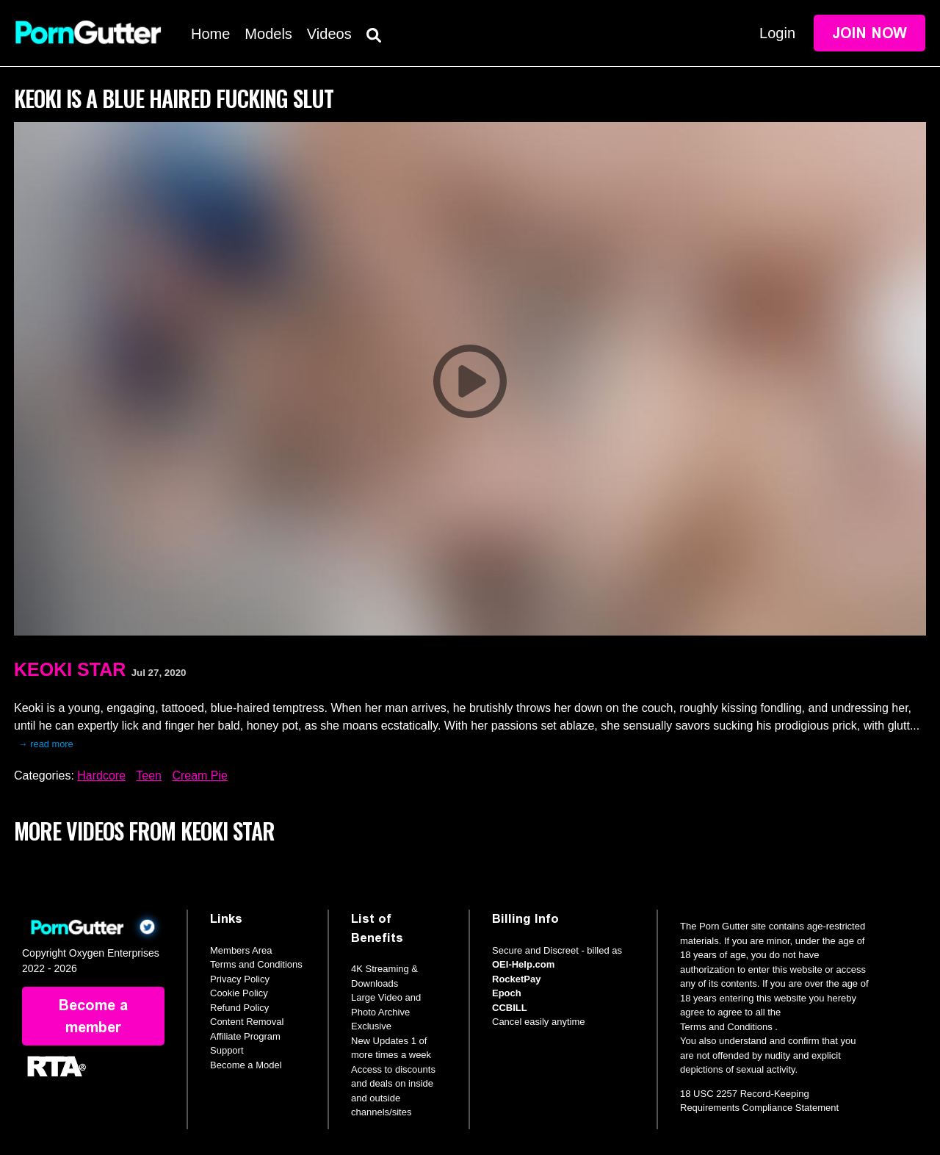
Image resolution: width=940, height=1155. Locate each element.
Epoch (506, 993)
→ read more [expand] (45, 743)
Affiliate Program (245, 1036)
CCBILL (509, 1007)
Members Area (241, 950)
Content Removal (246, 1021)
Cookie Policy (239, 993)
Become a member (93, 1016)
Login (777, 33)
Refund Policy (239, 1007)
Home (210, 34)
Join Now (869, 33)
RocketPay (516, 979)
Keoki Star (70, 669)
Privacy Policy (240, 979)
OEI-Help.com (523, 964)
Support (227, 1050)
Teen (149, 775)
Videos (329, 34)
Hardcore (101, 775)
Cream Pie (200, 775)
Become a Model (246, 1065)
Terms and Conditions (256, 964)
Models (268, 34)
